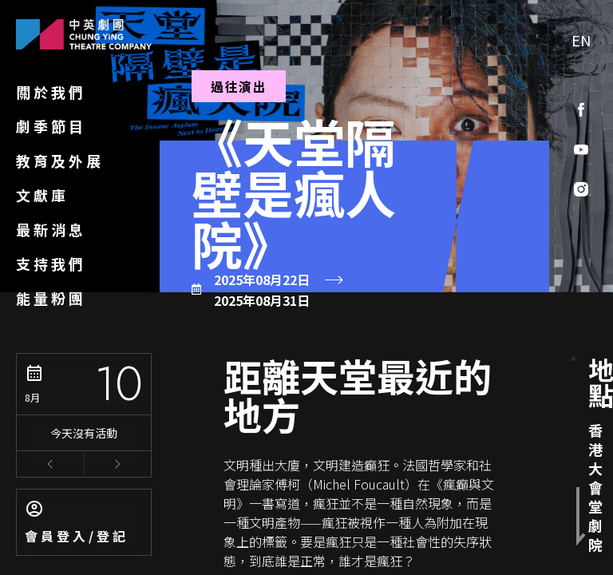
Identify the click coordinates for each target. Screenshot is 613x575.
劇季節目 (51, 126)
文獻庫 (42, 194)
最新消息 (51, 229)
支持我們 (51, 263)
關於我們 (51, 91)
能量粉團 (51, 298)
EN (581, 40)
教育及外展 (60, 160)
